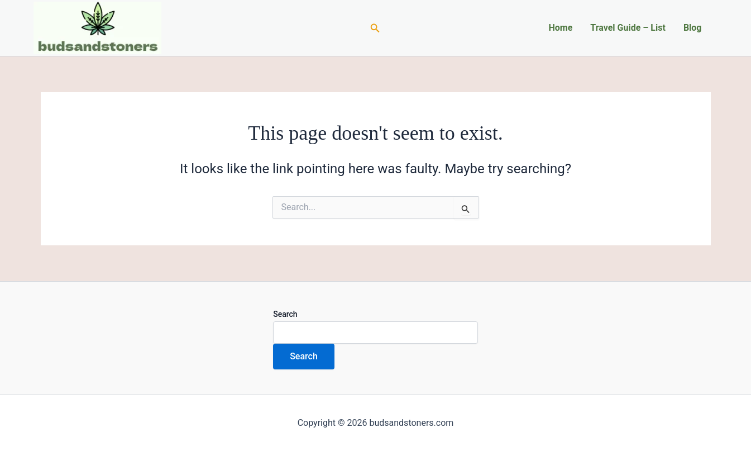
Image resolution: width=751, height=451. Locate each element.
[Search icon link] (375, 28)
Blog (692, 27)
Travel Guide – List (628, 27)
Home (560, 27)
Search (285, 314)
